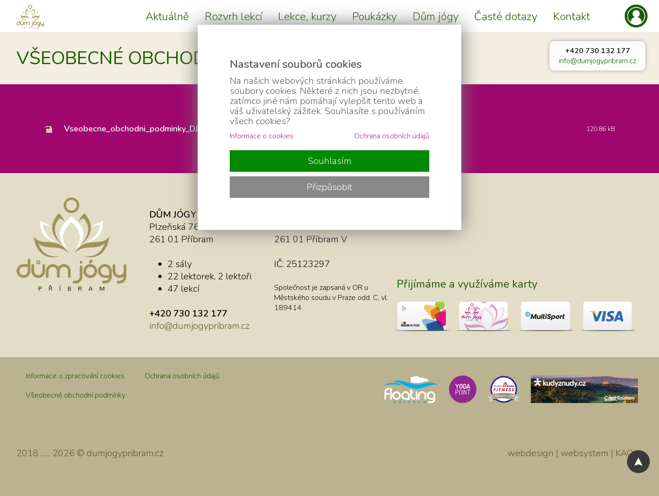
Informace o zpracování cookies (75, 376)
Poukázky (374, 16)
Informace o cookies (261, 136)
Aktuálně (167, 16)
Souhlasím (329, 161)
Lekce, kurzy (307, 16)
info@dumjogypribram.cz (597, 61)
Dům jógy (435, 16)
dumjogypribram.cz (124, 453)
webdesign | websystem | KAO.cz (575, 453)
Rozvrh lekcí (233, 16)
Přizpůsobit (329, 187)
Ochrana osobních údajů (182, 376)
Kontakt (571, 16)
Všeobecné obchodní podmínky (75, 395)
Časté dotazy (505, 16)
